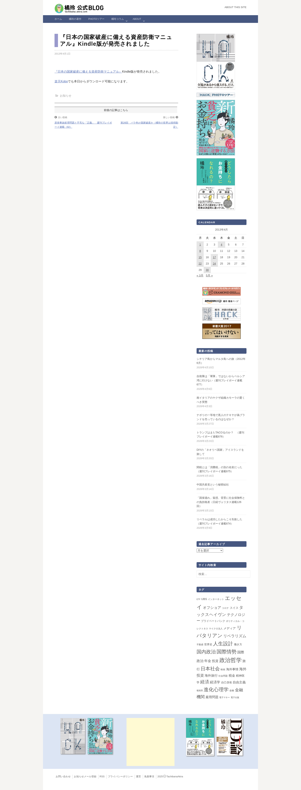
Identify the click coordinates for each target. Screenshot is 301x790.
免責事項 (149, 776)
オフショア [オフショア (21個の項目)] (212, 608)
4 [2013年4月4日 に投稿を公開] (221, 244)
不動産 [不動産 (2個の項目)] (200, 644)
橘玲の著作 (75, 18)
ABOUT (137, 18)
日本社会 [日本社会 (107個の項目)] (210, 668)
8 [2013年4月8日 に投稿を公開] (200, 250)
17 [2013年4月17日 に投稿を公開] (214, 257)
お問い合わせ (63, 776)
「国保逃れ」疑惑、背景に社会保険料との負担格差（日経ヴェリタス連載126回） (221, 502)
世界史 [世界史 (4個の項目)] (208, 644)
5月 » (209, 275)
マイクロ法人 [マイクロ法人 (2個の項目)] (216, 628)
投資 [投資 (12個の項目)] (215, 661)
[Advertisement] (150, 742)
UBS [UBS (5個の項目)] (204, 599)
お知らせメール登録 (85, 776)
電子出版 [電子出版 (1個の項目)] (235, 697)
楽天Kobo (61, 81)
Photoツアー (96, 18)
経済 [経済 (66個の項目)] (204, 681)
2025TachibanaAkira (170, 776)
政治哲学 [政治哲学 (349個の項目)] (230, 660)
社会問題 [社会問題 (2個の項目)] (223, 676)
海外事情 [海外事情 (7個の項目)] (232, 669)
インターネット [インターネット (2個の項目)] (216, 599)
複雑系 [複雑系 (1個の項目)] (200, 690)
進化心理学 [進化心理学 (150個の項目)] (216, 689)
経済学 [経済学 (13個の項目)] (215, 682)
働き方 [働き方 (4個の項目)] (238, 644)
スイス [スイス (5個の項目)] (234, 607)
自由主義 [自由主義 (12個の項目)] (239, 682)
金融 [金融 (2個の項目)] (231, 690)
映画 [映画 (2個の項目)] (223, 669)
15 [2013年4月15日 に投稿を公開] (200, 257)
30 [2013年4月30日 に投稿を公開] (207, 269)
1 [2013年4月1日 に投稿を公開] (200, 244)
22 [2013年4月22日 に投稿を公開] (200, 263)
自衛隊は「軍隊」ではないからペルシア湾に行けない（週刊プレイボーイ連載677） (221, 380)
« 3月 (200, 275)
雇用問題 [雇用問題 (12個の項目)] (211, 697)
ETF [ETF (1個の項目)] (198, 599)
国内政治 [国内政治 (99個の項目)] (206, 651)
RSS (102, 776)
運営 (138, 776)
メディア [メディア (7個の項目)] (229, 628)
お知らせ (65, 95)
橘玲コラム (117, 18)
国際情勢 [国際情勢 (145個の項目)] (227, 652)
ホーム (58, 18)
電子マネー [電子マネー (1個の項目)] (224, 697)
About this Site (235, 7)
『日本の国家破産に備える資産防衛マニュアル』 (88, 71)
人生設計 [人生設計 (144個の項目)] (223, 643)
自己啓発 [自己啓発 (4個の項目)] (226, 682)
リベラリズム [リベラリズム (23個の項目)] (234, 636)
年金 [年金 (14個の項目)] (207, 661)
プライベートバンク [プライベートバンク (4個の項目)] (213, 620)
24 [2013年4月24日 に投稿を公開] (214, 263)
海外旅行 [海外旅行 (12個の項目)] (211, 675)
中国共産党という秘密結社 (213, 484)
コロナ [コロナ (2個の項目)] (225, 608)
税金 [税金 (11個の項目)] (232, 675)
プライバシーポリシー (120, 776)
